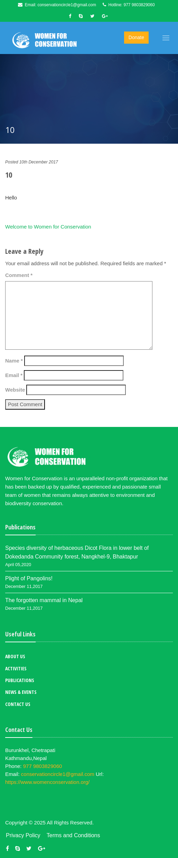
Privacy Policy (23, 835)
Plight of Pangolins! (29, 578)
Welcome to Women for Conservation (48, 227)
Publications (19, 680)
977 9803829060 (139, 4)
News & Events (21, 692)
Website (15, 390)
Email (13, 375)
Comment (18, 275)
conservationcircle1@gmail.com (66, 4)
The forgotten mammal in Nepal (44, 600)
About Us (15, 656)
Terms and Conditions (73, 835)
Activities (16, 668)
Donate (136, 37)
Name (14, 361)
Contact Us (17, 704)
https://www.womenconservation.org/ (47, 782)
